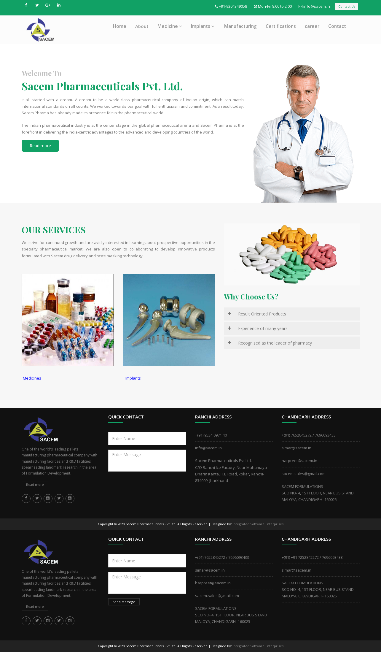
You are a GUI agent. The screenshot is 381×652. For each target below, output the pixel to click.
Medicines (32, 378)
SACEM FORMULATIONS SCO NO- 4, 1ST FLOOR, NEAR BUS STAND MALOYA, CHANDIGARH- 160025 (318, 493)
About (142, 26)
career (312, 26)
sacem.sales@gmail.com (304, 473)
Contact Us (346, 6)
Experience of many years (263, 328)
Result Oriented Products (262, 314)
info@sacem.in (316, 6)
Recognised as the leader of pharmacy (275, 343)
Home (119, 26)
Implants (202, 26)
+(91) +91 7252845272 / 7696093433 (312, 557)
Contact (337, 26)
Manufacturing (240, 26)
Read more (40, 145)
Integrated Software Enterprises (258, 524)
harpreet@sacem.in (299, 460)
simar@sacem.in (296, 447)
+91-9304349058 (233, 6)
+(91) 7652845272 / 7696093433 (309, 435)
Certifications (281, 26)
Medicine (169, 26)
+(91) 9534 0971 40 (211, 435)
